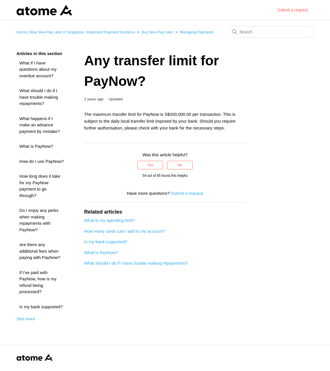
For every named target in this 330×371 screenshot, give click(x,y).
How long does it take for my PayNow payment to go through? (39, 186)
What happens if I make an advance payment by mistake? (39, 125)
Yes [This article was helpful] (150, 165)
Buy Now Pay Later (157, 32)
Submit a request (292, 10)
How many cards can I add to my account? (124, 231)
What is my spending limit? (109, 220)
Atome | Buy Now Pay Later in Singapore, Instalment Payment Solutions (76, 32)
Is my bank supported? (41, 306)
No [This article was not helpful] (180, 165)
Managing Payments (197, 32)
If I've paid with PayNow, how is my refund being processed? (38, 282)
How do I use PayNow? (41, 161)
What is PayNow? (36, 146)
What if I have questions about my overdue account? (38, 69)
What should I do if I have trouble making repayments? (38, 97)
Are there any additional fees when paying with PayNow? (39, 251)
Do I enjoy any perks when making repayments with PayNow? (39, 220)
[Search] (270, 32)
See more (26, 318)
